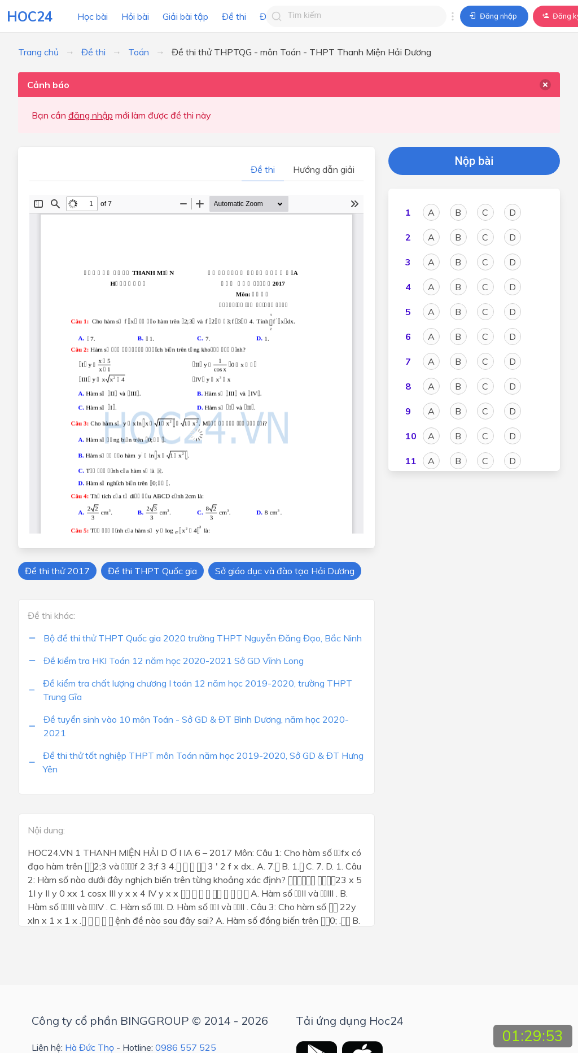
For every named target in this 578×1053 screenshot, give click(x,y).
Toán (138, 52)
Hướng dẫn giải (323, 169)
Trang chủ (38, 52)
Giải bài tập (185, 16)
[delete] (545, 84)
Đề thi (234, 16)
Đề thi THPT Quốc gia (152, 570)
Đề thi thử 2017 (57, 570)
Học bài (92, 16)
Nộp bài (474, 161)
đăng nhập (90, 115)
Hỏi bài (135, 16)
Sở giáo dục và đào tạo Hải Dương (284, 570)
